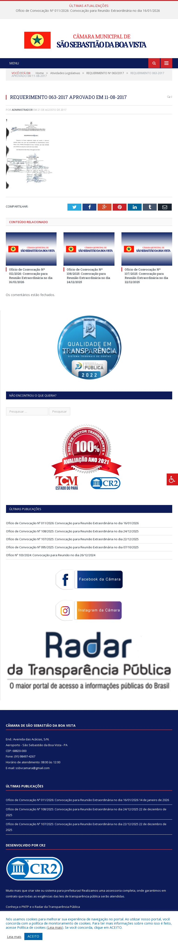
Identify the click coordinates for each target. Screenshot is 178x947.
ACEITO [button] (33, 936)
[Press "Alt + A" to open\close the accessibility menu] (172, 479)
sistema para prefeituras (62, 896)
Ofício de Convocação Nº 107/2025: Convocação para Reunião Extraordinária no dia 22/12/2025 (146, 281)
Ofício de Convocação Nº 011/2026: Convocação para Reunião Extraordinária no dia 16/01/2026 (88, 11)
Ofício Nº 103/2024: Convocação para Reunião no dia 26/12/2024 (50, 561)
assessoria (114, 896)
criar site (34, 896)
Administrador (22, 115)
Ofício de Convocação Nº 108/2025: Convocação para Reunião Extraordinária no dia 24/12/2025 (88, 281)
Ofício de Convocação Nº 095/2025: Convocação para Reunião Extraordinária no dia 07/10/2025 (72, 553)
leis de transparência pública (79, 902)
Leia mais (55, 927)
